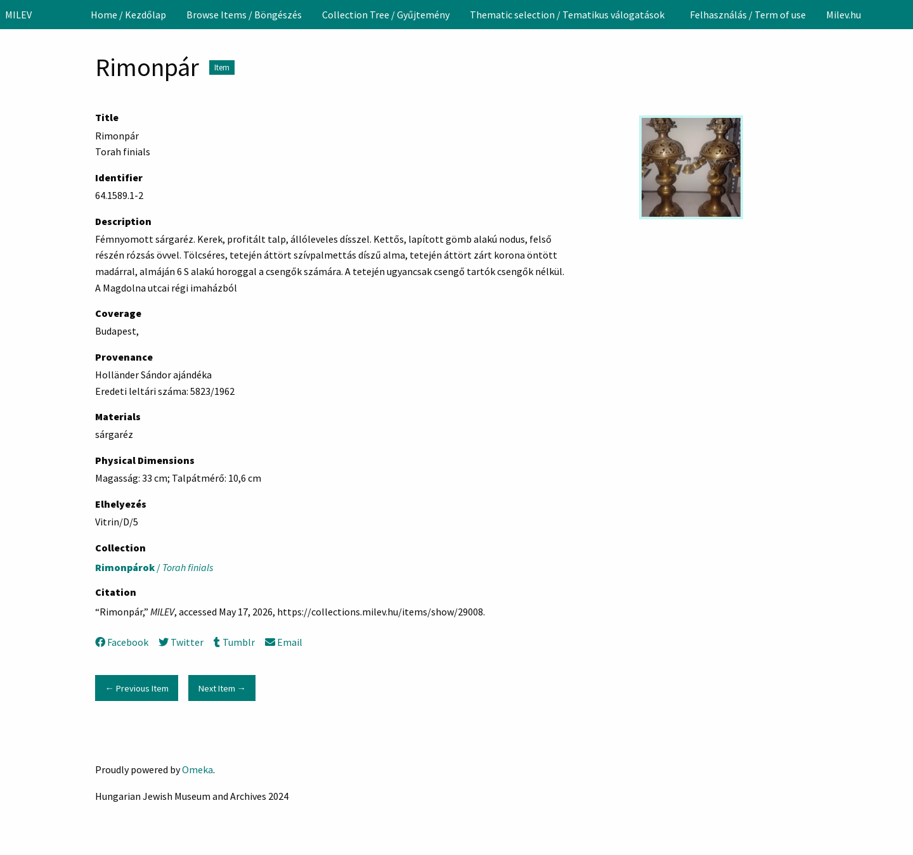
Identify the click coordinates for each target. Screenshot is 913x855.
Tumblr (234, 642)
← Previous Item (136, 688)
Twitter (181, 642)
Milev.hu (843, 14)
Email (283, 642)
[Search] (902, 14)
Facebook (121, 642)
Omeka (197, 769)
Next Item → (222, 688)
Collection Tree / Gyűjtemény (386, 14)
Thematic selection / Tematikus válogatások (567, 14)
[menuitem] (128, 15)
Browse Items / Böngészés (244, 14)
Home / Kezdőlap (128, 14)
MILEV (18, 14)
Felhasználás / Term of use (748, 14)
